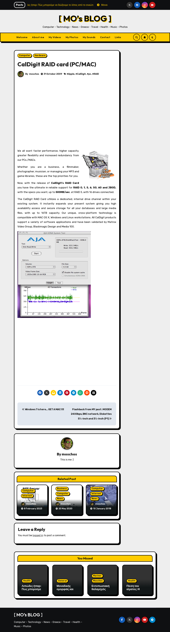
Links (118, 37)
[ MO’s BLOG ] (85, 18)
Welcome (22, 37)
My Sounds (89, 37)
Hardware (40, 55)
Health (27, 580)
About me (38, 37)
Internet (27, 495)
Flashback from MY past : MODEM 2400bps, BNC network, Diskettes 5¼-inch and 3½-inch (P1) (91, 414)
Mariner (97, 575)
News (60, 498)
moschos (34, 74)
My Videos (55, 37)
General (62, 580)
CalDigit (81, 74)
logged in (38, 535)
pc (89, 74)
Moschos (98, 580)
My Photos (72, 37)
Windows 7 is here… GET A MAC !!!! (43, 409)
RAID (96, 74)
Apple (71, 74)
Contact (105, 37)
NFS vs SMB (28, 501)
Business (62, 488)
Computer (24, 55)
